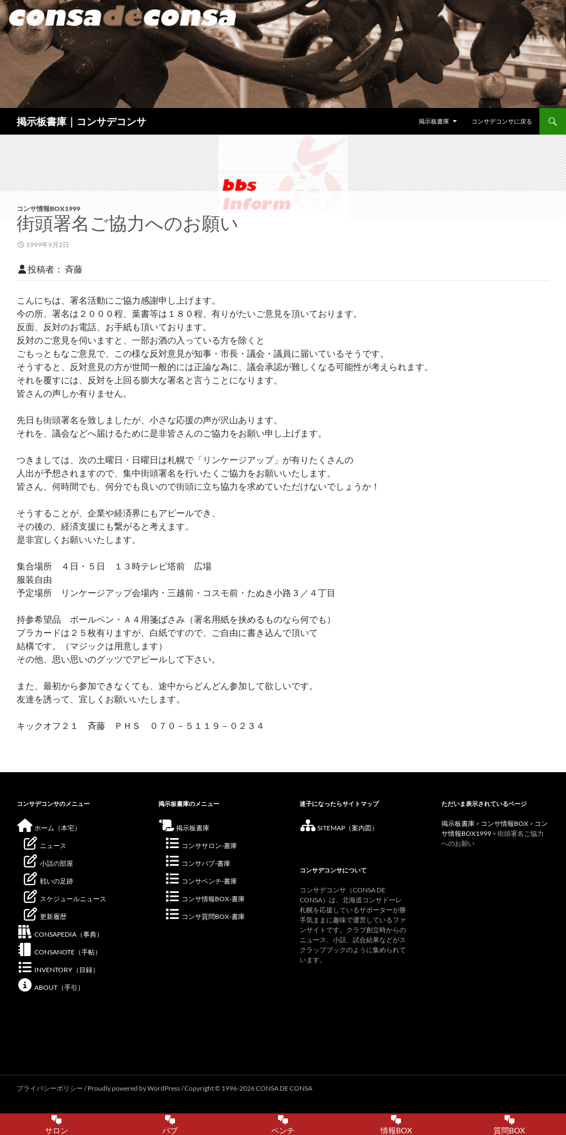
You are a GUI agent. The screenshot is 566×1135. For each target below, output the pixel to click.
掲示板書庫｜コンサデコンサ (81, 121)
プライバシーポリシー (50, 1088)
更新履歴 (44, 916)
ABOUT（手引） (50, 987)
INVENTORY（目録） (58, 969)
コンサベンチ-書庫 (200, 881)
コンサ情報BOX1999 (48, 208)
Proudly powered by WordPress (134, 1088)
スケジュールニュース (64, 899)
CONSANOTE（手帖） (59, 952)
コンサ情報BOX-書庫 (204, 899)
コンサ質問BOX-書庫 (204, 916)
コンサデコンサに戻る (501, 121)
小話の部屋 (47, 863)
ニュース (44, 845)
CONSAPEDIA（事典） (60, 934)
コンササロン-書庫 (200, 845)
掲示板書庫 (434, 121)
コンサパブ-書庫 (197, 863)
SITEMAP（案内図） (339, 828)
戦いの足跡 (47, 881)
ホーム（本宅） (49, 828)
